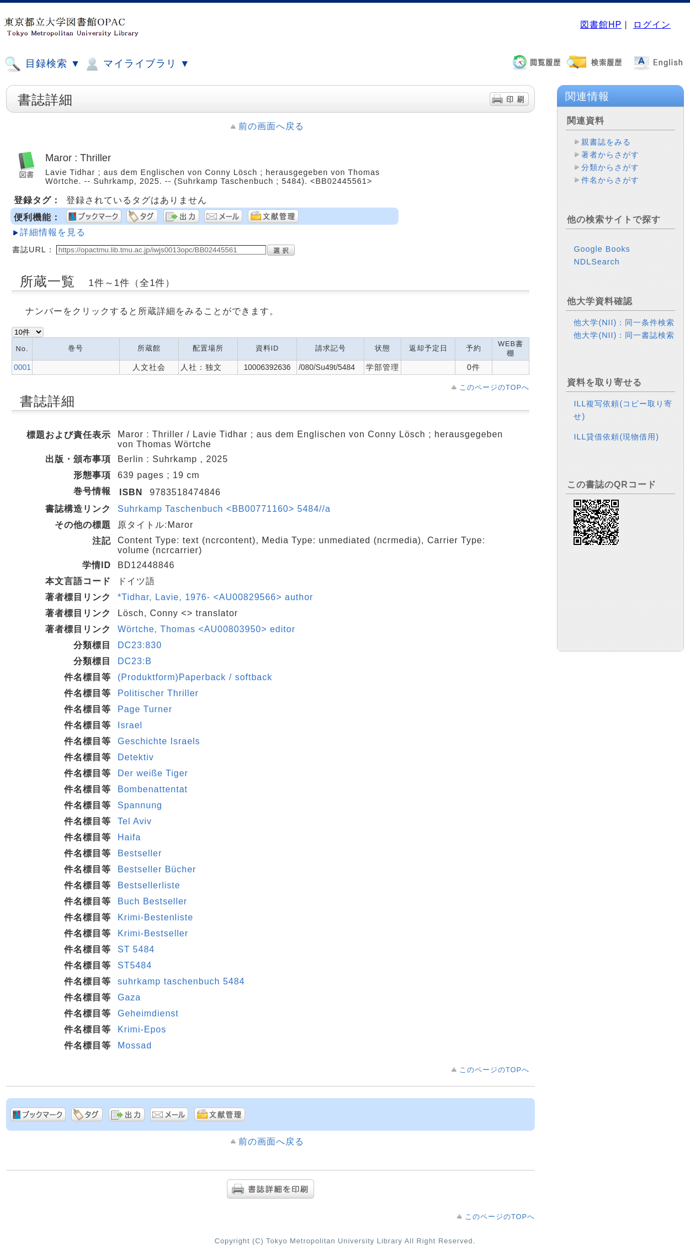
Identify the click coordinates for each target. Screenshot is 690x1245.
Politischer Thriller (158, 693)
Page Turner (145, 709)
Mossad (135, 1045)
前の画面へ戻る (271, 126)
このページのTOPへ (494, 387)
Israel (130, 725)
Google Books (602, 249)
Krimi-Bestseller (153, 933)
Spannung (140, 805)
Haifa (129, 837)
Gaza (129, 997)
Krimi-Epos (142, 1029)
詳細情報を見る (53, 232)
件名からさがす (610, 180)
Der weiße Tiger (153, 773)
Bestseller (140, 853)
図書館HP (601, 24)
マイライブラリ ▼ (136, 64)
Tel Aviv (135, 821)
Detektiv (136, 757)
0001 (22, 367)
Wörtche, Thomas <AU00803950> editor (206, 629)
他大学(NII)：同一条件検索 (624, 322)
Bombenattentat (153, 789)
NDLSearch (596, 261)
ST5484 (135, 965)
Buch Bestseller (152, 901)
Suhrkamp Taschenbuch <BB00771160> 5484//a (224, 508)
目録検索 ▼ (42, 64)
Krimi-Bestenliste (155, 917)
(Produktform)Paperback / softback (195, 677)
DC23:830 (140, 645)
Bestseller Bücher (157, 869)
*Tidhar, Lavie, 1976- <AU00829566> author (215, 597)
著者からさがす (610, 154)
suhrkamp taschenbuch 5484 (181, 981)
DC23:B (135, 661)
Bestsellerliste (149, 885)
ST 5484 (136, 949)
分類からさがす (610, 167)
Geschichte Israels (159, 741)
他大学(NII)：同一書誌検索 (624, 335)
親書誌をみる (606, 141)
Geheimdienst (148, 1013)
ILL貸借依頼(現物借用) (616, 436)
